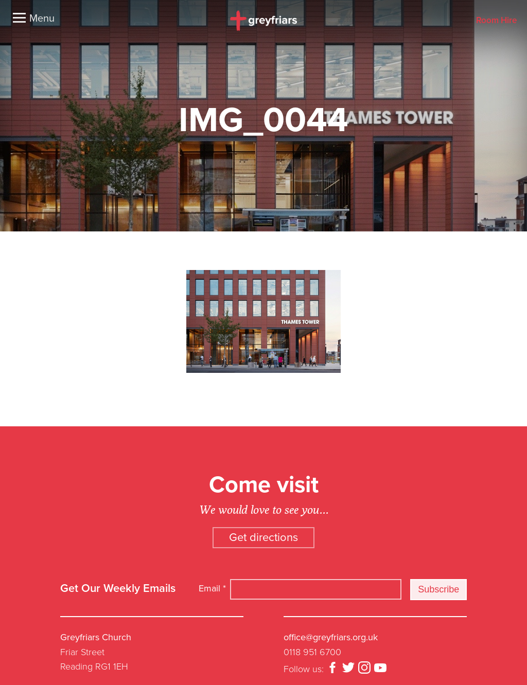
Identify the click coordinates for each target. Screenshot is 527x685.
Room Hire (496, 20)
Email (212, 588)
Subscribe (438, 589)
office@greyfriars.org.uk (331, 637)
